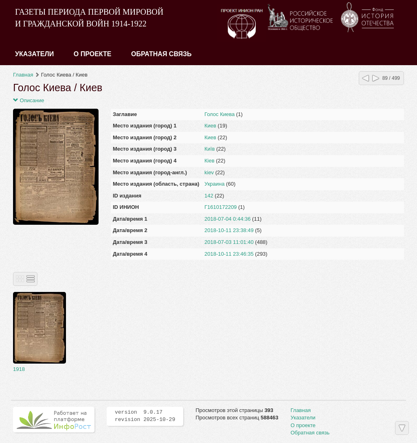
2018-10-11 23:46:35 (229, 254)
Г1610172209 (220, 207)
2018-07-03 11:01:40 (229, 242)
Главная (23, 75)
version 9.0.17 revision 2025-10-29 (145, 416)
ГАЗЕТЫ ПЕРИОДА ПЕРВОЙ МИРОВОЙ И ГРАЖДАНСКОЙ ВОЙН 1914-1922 (89, 17)
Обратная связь (161, 53)
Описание (28, 100)
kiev (209, 172)
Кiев (209, 161)
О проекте (93, 53)
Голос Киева (219, 114)
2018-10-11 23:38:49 (229, 230)
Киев (210, 126)
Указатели (34, 53)
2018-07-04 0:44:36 (227, 219)
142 (208, 196)
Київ (209, 149)
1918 (19, 369)
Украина (214, 184)
